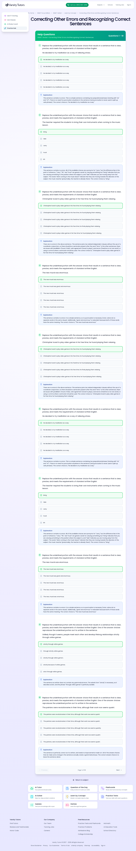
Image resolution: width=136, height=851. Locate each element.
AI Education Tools (110, 827)
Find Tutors (14, 823)
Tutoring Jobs (120, 5)
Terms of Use (65, 845)
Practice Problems (85, 827)
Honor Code (14, 830)
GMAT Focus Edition (48, 13)
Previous (46, 770)
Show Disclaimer (36, 845)
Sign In (129, 5)
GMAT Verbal (62, 13)
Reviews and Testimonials (19, 827)
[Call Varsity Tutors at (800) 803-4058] (77, 5)
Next (122, 770)
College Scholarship (85, 834)
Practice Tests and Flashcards (89, 823)
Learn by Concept (76, 13)
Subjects (101, 5)
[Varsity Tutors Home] (15, 5)
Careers (47, 830)
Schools (110, 5)
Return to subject (83, 780)
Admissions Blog (84, 830)
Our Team (47, 823)
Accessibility (96, 845)
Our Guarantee (54, 845)
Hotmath (107, 823)
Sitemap (87, 845)
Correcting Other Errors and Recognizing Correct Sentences (104, 13)
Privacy (45, 845)
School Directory (110, 830)
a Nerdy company (77, 845)
